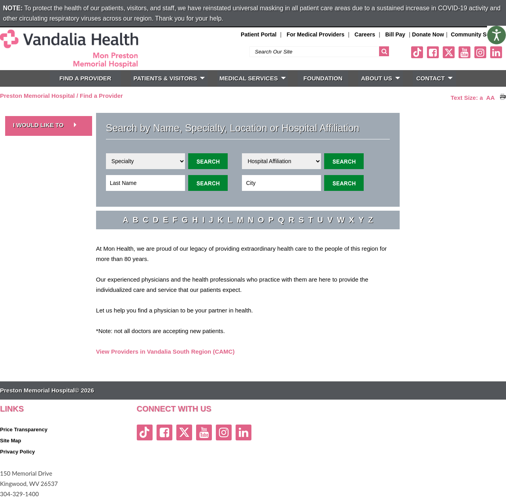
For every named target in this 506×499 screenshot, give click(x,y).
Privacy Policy (17, 452)
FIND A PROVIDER (85, 78)
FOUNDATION (323, 78)
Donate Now (428, 34)
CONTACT (434, 78)
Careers (365, 34)
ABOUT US (380, 78)
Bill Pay (395, 34)
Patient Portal (258, 34)
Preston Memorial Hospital (37, 95)
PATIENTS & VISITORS (169, 78)
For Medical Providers (315, 34)
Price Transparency (23, 429)
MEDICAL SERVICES (252, 78)
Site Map (10, 441)
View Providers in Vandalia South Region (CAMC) (165, 351)
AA (490, 97)
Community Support (477, 34)
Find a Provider (101, 95)
